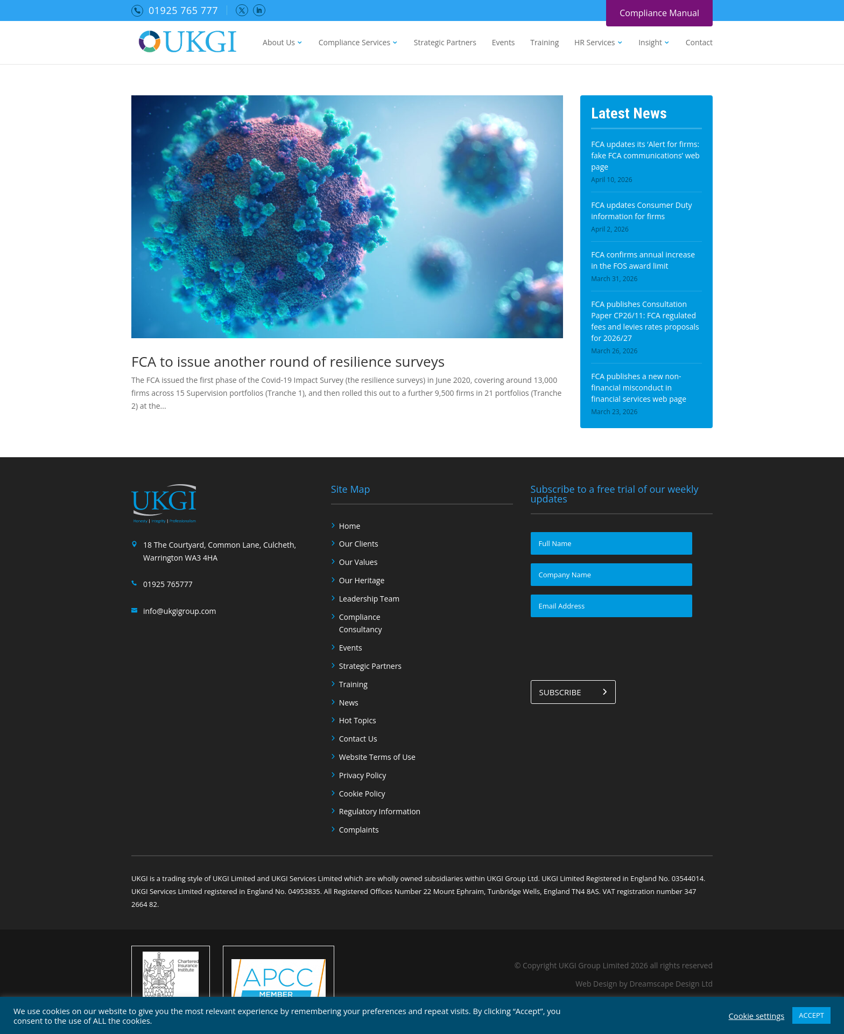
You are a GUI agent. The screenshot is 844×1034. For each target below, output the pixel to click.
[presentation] (612, 647)
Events (503, 43)
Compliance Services (354, 43)
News (348, 702)
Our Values (358, 562)
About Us (279, 43)
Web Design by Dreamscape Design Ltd (644, 984)
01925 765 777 (183, 10)
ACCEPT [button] (811, 1015)
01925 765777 (168, 584)
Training (544, 43)
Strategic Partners (445, 43)
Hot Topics (357, 720)
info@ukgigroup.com (179, 611)
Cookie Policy (362, 793)
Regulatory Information (379, 811)
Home (350, 526)
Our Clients (358, 544)
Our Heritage (362, 580)
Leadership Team (369, 598)
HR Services (594, 43)
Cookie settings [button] (757, 1016)
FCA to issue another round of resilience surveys (288, 361)
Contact (699, 43)
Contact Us (358, 738)
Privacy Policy (362, 775)
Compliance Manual (659, 13)
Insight (650, 43)
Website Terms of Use (377, 757)
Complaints (359, 830)
